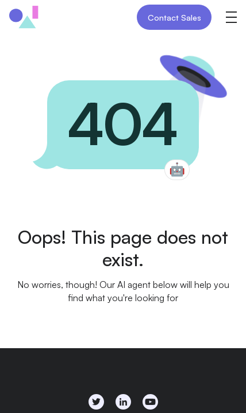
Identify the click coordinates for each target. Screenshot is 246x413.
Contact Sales (174, 17)
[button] (231, 17)
